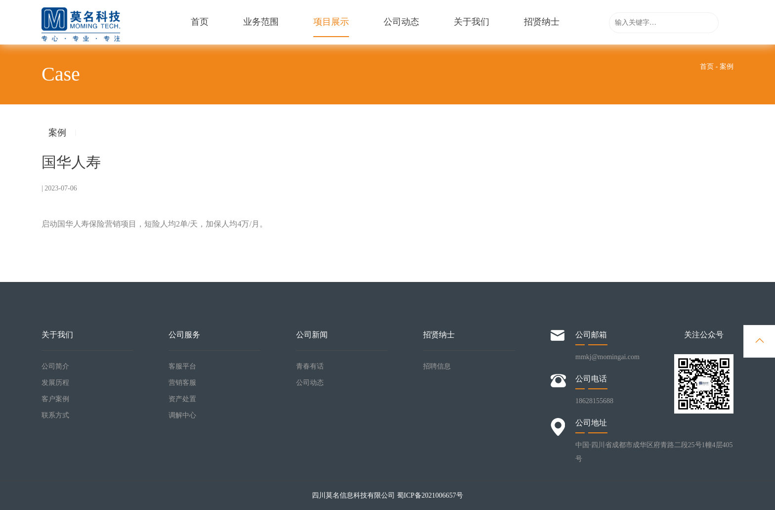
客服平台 (182, 366)
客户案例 (55, 399)
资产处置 (182, 399)
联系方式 (55, 415)
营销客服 (182, 382)
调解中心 (182, 415)
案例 (57, 133)
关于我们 (471, 22)
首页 (200, 22)
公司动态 (401, 22)
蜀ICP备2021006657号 (430, 495)
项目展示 (331, 27)
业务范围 (261, 22)
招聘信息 (437, 366)
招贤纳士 (542, 22)
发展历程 (55, 382)
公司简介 (55, 366)
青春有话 (310, 366)
